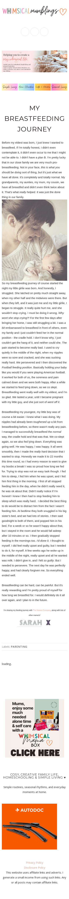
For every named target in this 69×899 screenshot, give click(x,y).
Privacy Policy (34, 862)
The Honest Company (42, 610)
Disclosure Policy (34, 867)
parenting (19, 646)
